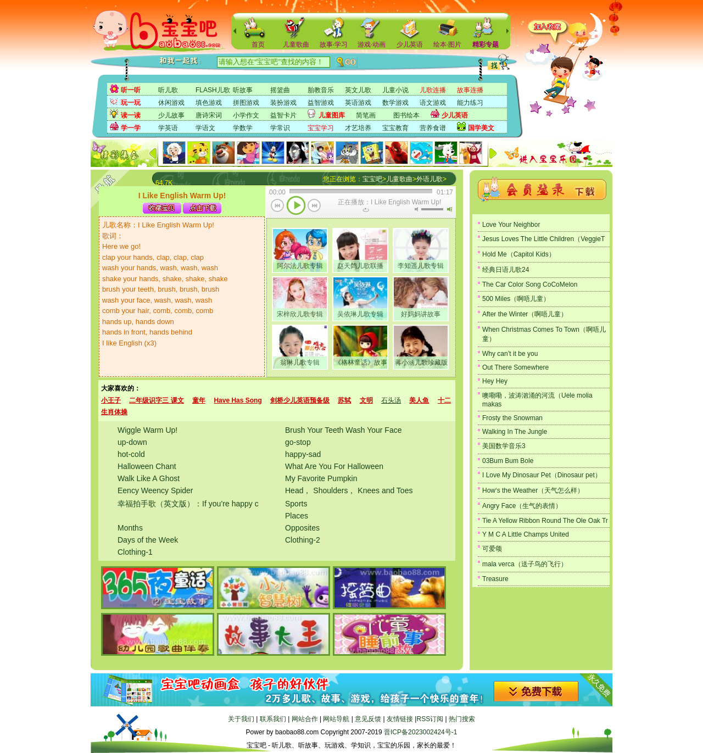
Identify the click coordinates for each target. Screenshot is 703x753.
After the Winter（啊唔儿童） (524, 314)
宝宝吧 (372, 179)
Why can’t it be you (510, 354)
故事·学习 (334, 44)
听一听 (131, 90)
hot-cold (131, 454)
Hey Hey (494, 381)
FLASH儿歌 (213, 90)
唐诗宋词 (209, 115)
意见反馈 (368, 719)
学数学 (243, 128)
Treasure (495, 579)
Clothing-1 (135, 552)
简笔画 (366, 115)
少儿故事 (171, 115)
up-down (132, 442)
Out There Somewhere (515, 367)
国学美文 (481, 128)
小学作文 (246, 115)
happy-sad (303, 454)
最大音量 (449, 209)
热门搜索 (462, 719)
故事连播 (470, 90)
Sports (296, 503)
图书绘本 (406, 115)
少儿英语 (410, 44)
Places (296, 515)
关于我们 (241, 719)
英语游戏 (358, 103)
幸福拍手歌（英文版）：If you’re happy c (188, 503)
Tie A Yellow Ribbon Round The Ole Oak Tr (545, 521)
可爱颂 (492, 549)
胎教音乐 (321, 90)
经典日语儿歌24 (505, 270)
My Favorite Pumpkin (321, 478)
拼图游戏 (246, 103)
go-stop (298, 442)
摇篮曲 (280, 90)
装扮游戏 (283, 103)
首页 (258, 44)
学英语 (168, 128)
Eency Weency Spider (155, 490)
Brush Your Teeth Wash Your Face (343, 430)
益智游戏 (321, 103)
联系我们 (273, 719)
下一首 (314, 206)
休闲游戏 (171, 103)
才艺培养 (358, 128)
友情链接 (400, 719)
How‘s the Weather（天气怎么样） (533, 490)
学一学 (131, 128)
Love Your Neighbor (511, 224)
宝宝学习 (321, 128)
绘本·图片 (447, 44)
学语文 (205, 128)
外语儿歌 (429, 179)
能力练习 (470, 103)
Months (130, 527)
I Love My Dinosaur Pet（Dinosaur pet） (541, 475)
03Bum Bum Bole (507, 461)
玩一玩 (131, 103)
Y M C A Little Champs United (525, 534)
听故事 (243, 90)
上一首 (277, 206)
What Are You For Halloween (334, 466)
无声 (416, 209)
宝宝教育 (395, 128)
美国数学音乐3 (504, 446)
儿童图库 (332, 115)
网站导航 (336, 719)
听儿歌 (168, 90)
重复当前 (365, 210)
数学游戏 (395, 103)
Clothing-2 (302, 540)
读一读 (131, 115)
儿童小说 (395, 90)
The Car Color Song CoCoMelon (529, 284)
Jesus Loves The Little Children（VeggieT (543, 239)
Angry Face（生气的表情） (522, 506)
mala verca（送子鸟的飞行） (524, 564)
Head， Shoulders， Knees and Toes (348, 490)
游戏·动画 (372, 44)
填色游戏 (209, 103)
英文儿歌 (358, 90)
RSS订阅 (429, 719)
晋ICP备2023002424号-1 (420, 732)
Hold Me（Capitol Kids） (518, 254)
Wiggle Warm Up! (147, 430)
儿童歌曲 (296, 44)
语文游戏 (433, 103)
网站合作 (305, 719)
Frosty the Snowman (512, 418)
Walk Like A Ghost (149, 478)
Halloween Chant (147, 466)
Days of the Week (148, 540)
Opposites (302, 527)
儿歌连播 (433, 90)
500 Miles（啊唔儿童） (516, 299)
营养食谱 (433, 128)
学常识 (280, 128)
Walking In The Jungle (514, 432)
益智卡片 (283, 115)
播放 (296, 206)
